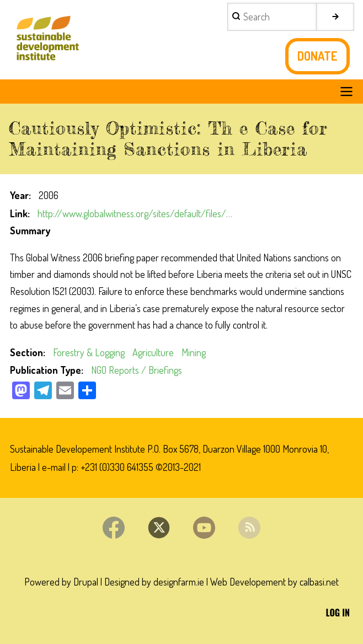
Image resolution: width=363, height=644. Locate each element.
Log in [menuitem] (338, 612)
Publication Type (45, 370)
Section (26, 352)
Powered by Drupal (61, 582)
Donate (317, 56)
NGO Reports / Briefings (136, 370)
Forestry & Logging (89, 352)
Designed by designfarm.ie (154, 582)
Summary (30, 230)
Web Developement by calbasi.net (274, 582)
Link (19, 213)
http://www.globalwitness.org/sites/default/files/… (135, 213)
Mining (194, 352)
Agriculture (153, 352)
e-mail (54, 467)
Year (19, 195)
